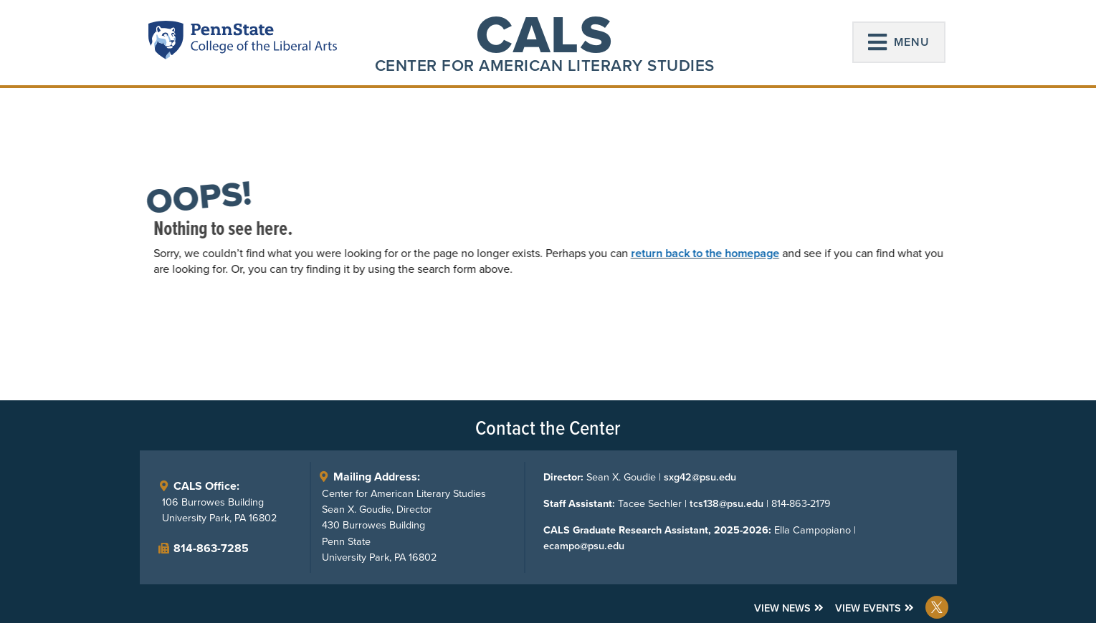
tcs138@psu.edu (726, 503)
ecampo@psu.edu (583, 546)
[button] (898, 42)
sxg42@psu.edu (700, 477)
